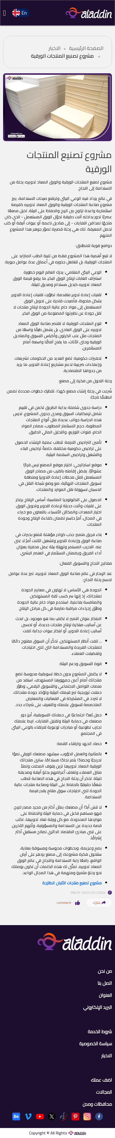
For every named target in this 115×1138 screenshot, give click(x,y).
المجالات (104, 1092)
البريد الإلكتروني (97, 1007)
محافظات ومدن (97, 1104)
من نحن (105, 971)
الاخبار (54, 48)
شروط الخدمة (100, 1031)
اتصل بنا (105, 983)
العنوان (105, 995)
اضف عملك (101, 1080)
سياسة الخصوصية (95, 1043)
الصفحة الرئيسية (86, 48)
